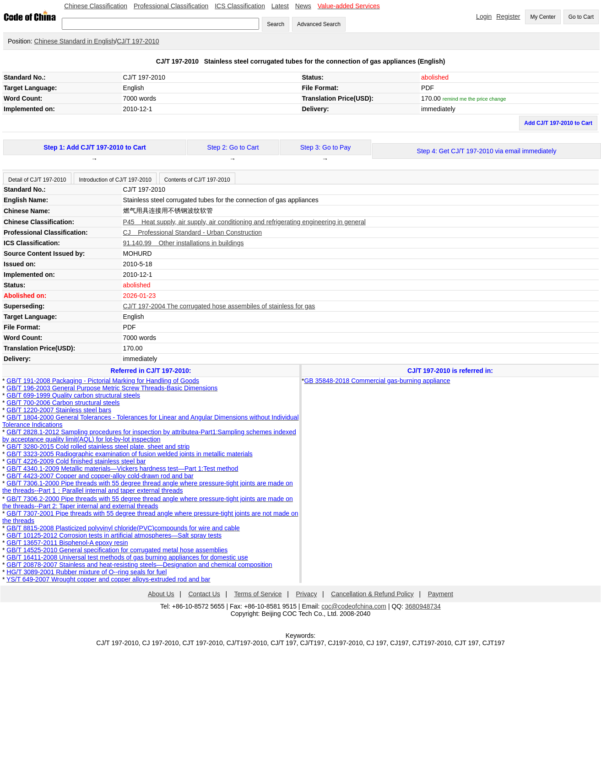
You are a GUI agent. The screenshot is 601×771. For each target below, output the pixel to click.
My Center (542, 17)
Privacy (306, 594)
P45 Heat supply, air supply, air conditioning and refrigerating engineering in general (244, 222)
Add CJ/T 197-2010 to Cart (558, 123)
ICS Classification (240, 6)
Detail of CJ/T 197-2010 (37, 180)
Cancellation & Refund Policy (372, 594)
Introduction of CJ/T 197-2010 (115, 180)
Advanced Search (319, 24)
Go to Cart (581, 17)
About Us (161, 594)
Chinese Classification (95, 6)
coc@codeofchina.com (353, 606)
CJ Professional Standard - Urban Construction (192, 232)
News (303, 6)
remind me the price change (474, 99)
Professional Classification (171, 6)
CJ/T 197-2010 (138, 41)
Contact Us (204, 594)
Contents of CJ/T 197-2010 (197, 180)
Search (275, 24)
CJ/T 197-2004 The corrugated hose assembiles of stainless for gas (219, 306)
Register (508, 16)
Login (484, 16)
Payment (440, 594)
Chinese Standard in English (74, 41)
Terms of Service (258, 594)
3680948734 (423, 606)
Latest (280, 6)
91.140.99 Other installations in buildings (183, 243)
